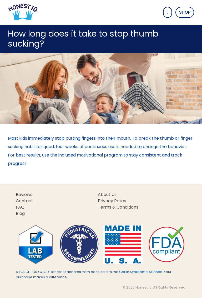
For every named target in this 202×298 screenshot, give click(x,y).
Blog (20, 213)
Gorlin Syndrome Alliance (140, 271)
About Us (107, 194)
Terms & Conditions (118, 207)
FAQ (20, 207)
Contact (24, 201)
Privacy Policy (112, 201)
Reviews (24, 194)
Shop (184, 12)
